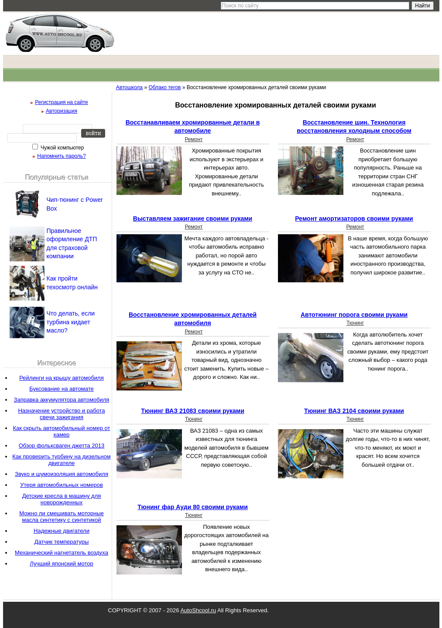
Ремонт (193, 139)
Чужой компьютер (61, 148)
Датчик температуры (61, 541)
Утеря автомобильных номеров (61, 485)
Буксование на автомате (61, 388)
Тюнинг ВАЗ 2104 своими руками (354, 410)
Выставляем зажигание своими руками (192, 218)
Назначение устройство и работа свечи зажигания (61, 413)
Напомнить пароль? (61, 156)
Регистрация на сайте (61, 102)
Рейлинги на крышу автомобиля (61, 378)
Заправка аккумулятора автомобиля (62, 399)
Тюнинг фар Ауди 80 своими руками (192, 506)
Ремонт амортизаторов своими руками (354, 218)
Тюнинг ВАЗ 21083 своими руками (192, 410)
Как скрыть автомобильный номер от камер (61, 431)
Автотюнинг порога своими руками (354, 314)
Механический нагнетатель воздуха (61, 552)
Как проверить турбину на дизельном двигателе (61, 459)
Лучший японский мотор (61, 563)
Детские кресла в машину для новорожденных (61, 499)
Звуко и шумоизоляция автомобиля (61, 474)
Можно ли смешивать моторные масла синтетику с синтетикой (61, 516)
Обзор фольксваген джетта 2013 (62, 445)
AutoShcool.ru (198, 610)
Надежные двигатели (61, 530)
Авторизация (61, 111)
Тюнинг (355, 323)
